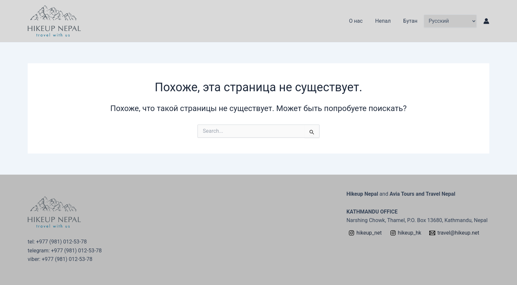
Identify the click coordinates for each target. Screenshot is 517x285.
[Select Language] (450, 21)
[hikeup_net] (365, 233)
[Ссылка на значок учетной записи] (486, 21)
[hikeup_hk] (405, 233)
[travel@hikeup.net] (454, 233)
